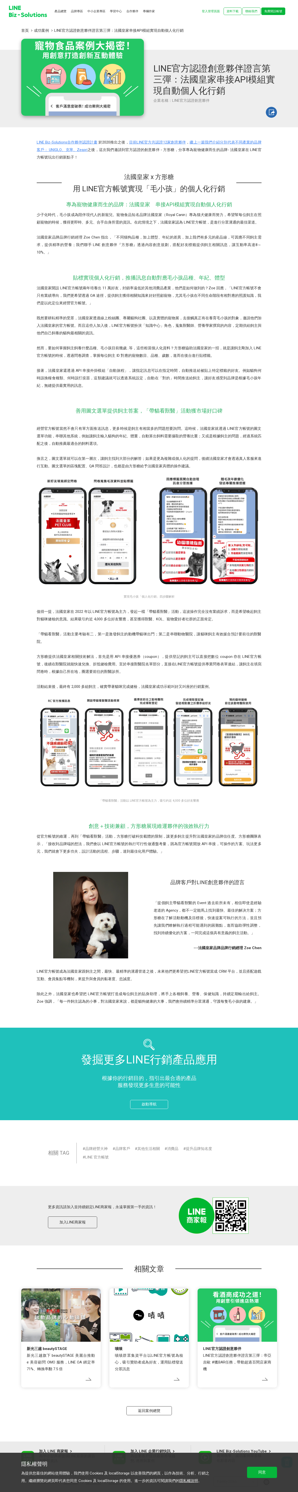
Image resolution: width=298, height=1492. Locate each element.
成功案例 (41, 30)
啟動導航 (149, 1104)
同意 (262, 1472)
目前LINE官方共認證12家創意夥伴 (157, 142)
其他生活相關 (148, 1148)
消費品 (172, 1148)
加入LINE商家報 (72, 1222)
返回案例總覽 (149, 1410)
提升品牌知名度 (199, 1148)
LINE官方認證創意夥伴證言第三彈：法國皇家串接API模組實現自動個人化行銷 (119, 30)
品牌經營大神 (96, 1148)
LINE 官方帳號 (97, 1157)
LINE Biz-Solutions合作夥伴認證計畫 (67, 142)
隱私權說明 (188, 1480)
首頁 (25, 30)
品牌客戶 (122, 1148)
